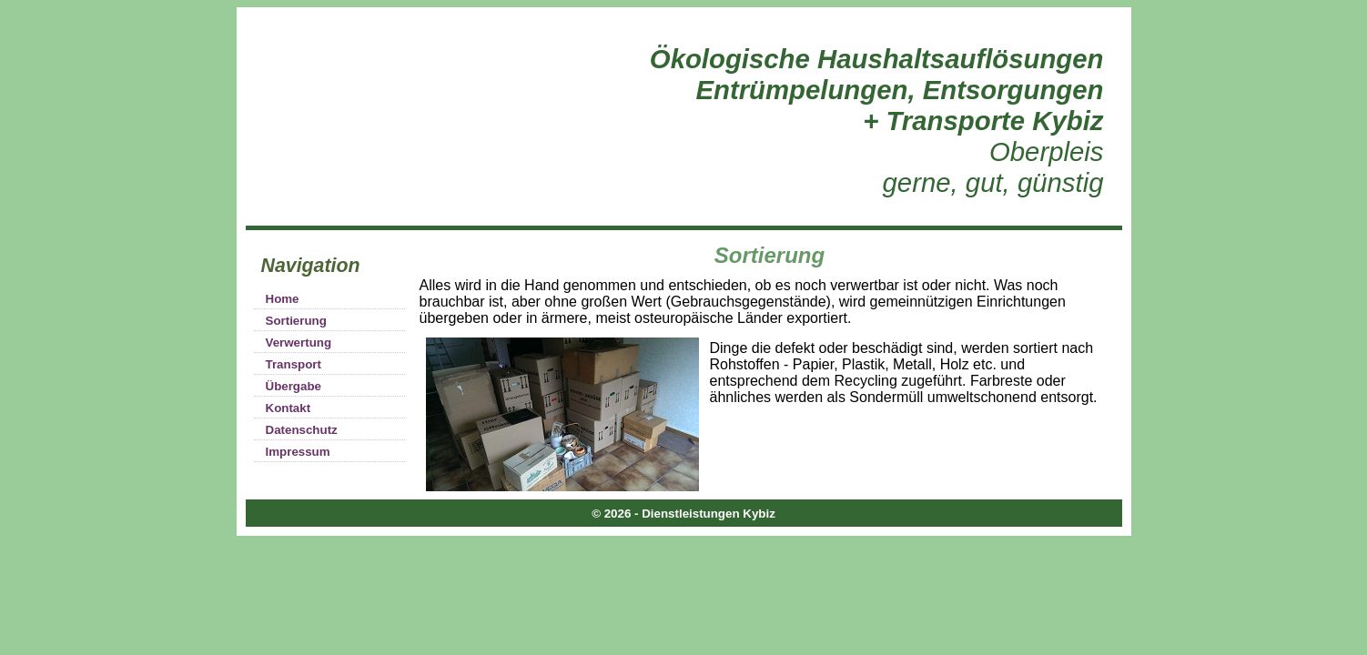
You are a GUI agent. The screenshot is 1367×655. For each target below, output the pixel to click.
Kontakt (288, 408)
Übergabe (293, 386)
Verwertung (299, 342)
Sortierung (296, 321)
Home (282, 299)
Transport (293, 364)
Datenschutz (302, 430)
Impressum (298, 451)
